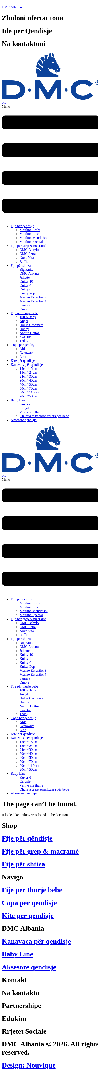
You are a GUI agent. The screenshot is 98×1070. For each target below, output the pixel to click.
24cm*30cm (28, 376)
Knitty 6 (25, 289)
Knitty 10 (26, 281)
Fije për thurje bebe (24, 313)
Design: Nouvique (29, 1065)
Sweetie (25, 337)
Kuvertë (25, 404)
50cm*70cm (28, 388)
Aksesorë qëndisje (24, 420)
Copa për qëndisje (23, 345)
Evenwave (27, 353)
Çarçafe (25, 408)
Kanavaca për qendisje (36, 941)
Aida (23, 349)
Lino (23, 357)
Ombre (24, 309)
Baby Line (18, 400)
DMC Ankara (29, 273)
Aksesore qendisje (29, 967)
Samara (25, 305)
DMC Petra (28, 254)
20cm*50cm (28, 396)
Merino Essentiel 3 (33, 297)
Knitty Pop (27, 293)
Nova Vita (27, 257)
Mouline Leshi (30, 230)
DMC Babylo (29, 250)
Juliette (25, 277)
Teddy (24, 341)
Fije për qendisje (22, 226)
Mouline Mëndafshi (34, 238)
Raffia (24, 261)
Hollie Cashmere (31, 325)
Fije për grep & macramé (28, 246)
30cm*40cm (28, 380)
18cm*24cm (28, 372)
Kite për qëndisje (23, 360)
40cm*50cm (28, 384)
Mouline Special (31, 242)
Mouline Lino (29, 234)
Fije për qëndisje (27, 838)
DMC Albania (12, 7)
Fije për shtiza (21, 265)
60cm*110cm (29, 392)
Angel (24, 321)
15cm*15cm (28, 368)
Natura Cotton (30, 333)
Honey (24, 329)
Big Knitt (26, 269)
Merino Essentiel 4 (33, 301)
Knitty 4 (25, 285)
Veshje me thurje (31, 412)
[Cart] (4, 102)
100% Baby (28, 317)
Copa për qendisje (29, 903)
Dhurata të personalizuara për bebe (44, 416)
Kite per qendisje (28, 915)
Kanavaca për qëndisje (27, 364)
